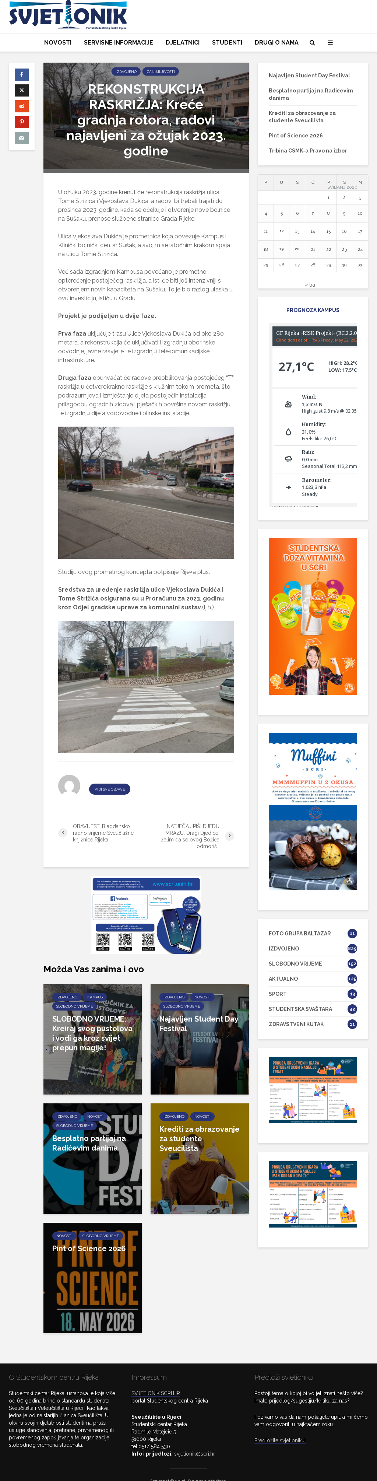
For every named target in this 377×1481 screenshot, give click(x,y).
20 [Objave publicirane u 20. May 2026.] (297, 249)
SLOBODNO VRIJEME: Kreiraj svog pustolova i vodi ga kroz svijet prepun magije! (92, 1033)
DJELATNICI (183, 42)
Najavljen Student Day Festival (198, 1024)
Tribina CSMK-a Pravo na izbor (308, 151)
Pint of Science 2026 (89, 1248)
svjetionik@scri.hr (194, 1441)
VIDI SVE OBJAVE (110, 789)
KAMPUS (95, 997)
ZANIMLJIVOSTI (161, 72)
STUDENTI (227, 42)
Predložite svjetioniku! (280, 1428)
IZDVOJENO (126, 72)
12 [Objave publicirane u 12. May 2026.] (281, 231)
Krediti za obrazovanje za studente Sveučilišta (199, 1139)
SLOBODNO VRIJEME (74, 1006)
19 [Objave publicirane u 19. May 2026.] (281, 249)
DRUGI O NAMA (277, 42)
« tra (310, 285)
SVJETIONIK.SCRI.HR (155, 1381)
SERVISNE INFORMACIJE (118, 42)
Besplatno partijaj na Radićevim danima (89, 1143)
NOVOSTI (57, 42)
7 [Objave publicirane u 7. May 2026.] (313, 213)
